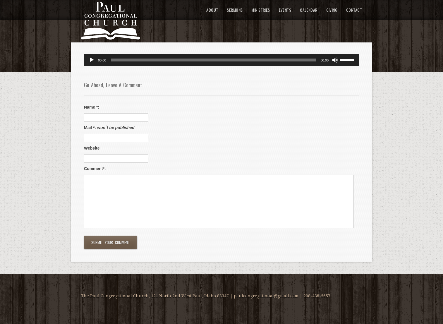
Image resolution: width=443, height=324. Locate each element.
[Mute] (335, 60)
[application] (221, 60)
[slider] (213, 60)
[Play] (92, 60)
